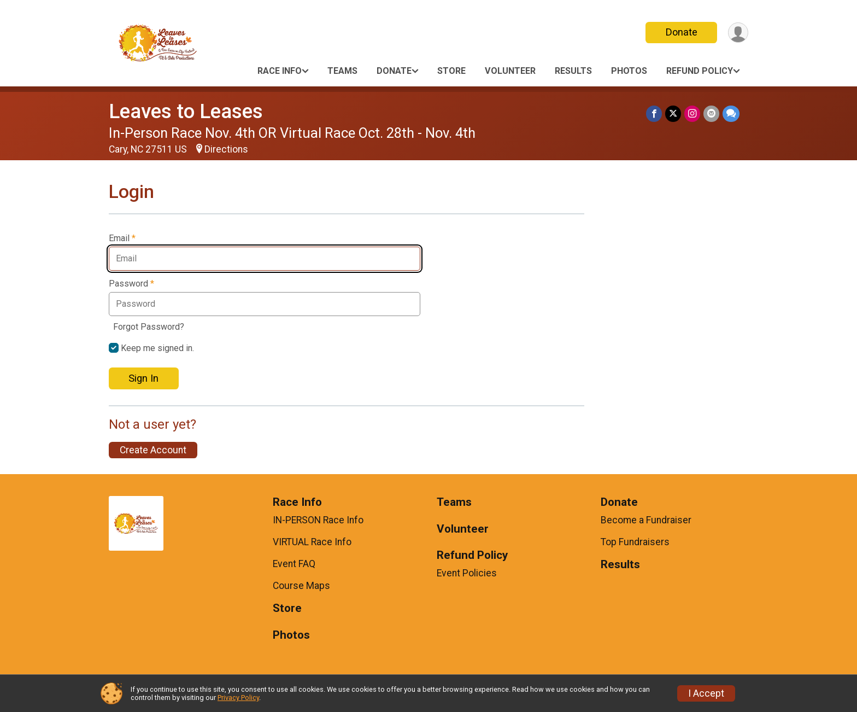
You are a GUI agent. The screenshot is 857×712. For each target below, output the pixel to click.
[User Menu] (738, 32)
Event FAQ (294, 563)
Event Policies (467, 573)
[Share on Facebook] (654, 113)
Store (451, 71)
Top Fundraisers (635, 541)
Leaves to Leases (186, 111)
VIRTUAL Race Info (312, 541)
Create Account (153, 450)
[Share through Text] (731, 113)
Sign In (143, 378)
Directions (226, 149)
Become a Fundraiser (646, 520)
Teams (342, 71)
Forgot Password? (148, 327)
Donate (681, 32)
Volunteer (510, 71)
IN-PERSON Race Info (318, 520)
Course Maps (301, 585)
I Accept (706, 693)
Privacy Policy (238, 697)
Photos (629, 71)
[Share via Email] (711, 113)
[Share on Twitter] (673, 113)
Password (131, 284)
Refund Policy (699, 71)
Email (122, 238)
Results (573, 71)
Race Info (279, 71)
